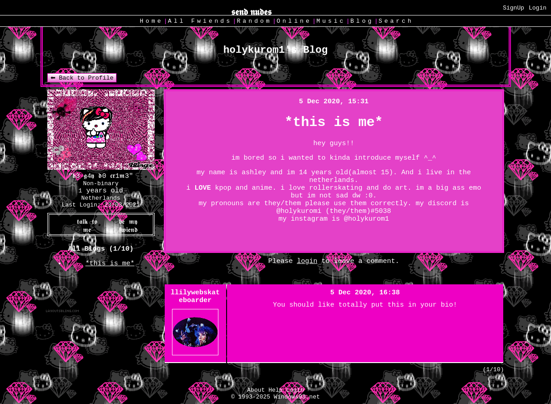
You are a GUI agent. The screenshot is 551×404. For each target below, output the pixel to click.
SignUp (513, 8)
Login (537, 8)
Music (330, 21)
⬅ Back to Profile (82, 78)
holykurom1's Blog (275, 50)
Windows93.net (297, 397)
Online (294, 21)
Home (151, 21)
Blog (362, 21)
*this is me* (109, 264)
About (256, 390)
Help (275, 390)
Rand (254, 21)
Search (396, 21)
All (200, 21)
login (307, 261)
